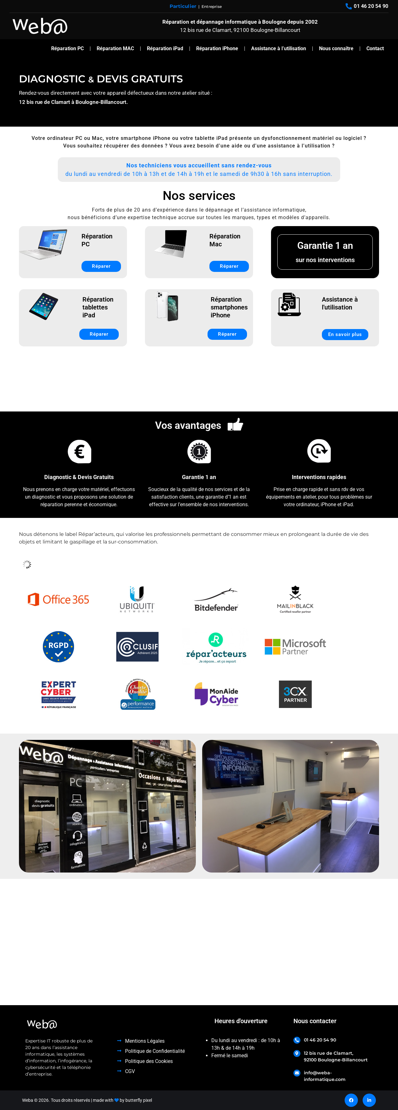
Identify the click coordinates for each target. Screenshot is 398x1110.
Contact (375, 48)
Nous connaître (336, 48)
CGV (130, 1071)
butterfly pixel (138, 1100)
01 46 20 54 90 (320, 1040)
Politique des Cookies (149, 1061)
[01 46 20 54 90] (296, 1040)
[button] (199, 169)
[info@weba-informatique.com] (296, 1073)
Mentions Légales (145, 1041)
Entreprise (212, 6)
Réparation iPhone (217, 48)
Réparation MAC (115, 48)
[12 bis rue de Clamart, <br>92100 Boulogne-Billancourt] (296, 1053)
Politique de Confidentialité (155, 1051)
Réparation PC (67, 48)
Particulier (183, 6)
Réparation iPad (165, 48)
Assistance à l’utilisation (278, 48)
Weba (27, 1100)
